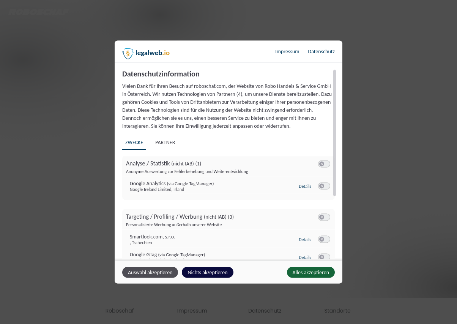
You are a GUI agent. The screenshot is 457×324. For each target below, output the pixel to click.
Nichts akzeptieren (207, 272)
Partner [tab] (165, 142)
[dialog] (228, 162)
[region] (229, 164)
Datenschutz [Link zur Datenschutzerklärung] (321, 51)
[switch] (324, 164)
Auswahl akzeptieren (150, 272)
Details (305, 186)
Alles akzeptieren (311, 272)
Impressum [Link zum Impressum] (287, 51)
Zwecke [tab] (134, 142)
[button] (321, 164)
